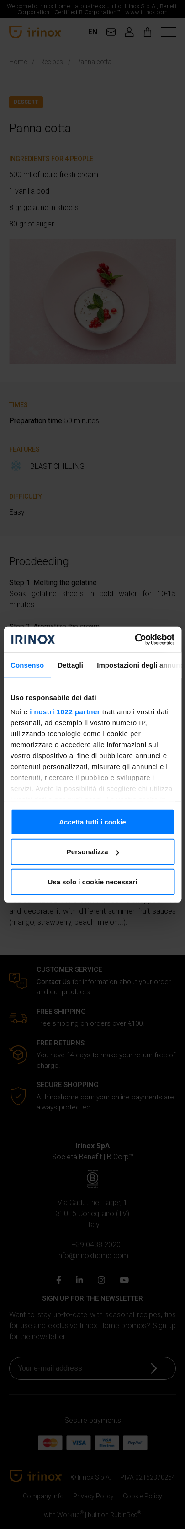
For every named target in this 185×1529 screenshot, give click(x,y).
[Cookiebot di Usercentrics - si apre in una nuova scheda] (134, 640)
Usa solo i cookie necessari (92, 881)
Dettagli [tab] (70, 664)
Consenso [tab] (27, 664)
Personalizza (93, 852)
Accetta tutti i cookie (92, 821)
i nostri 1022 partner (65, 712)
